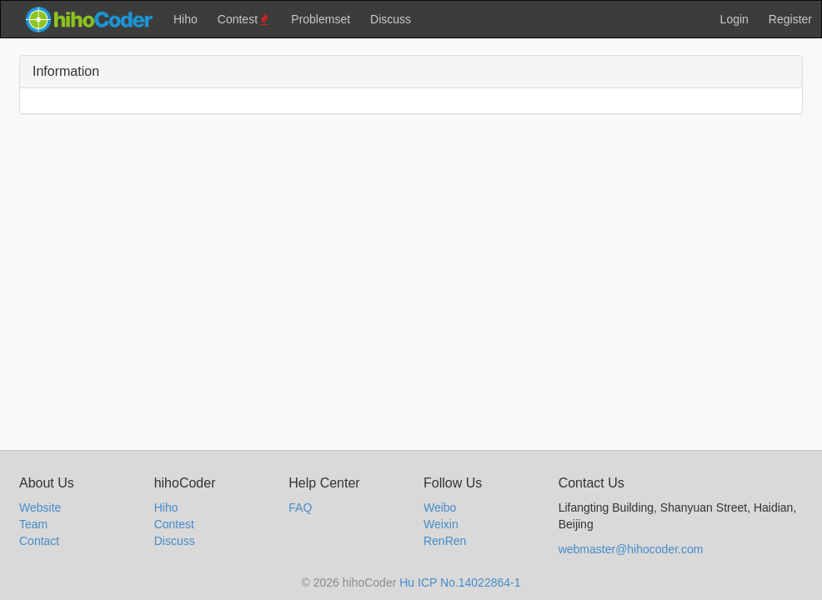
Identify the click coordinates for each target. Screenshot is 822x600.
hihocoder (88, 19)
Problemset (320, 19)
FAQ (300, 507)
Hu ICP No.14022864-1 (459, 582)
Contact (39, 541)
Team (33, 524)
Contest (245, 20)
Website (40, 507)
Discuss (390, 19)
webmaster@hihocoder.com (631, 549)
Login (734, 19)
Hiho (185, 19)
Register (790, 19)
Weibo (440, 507)
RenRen (445, 541)
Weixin (441, 524)
